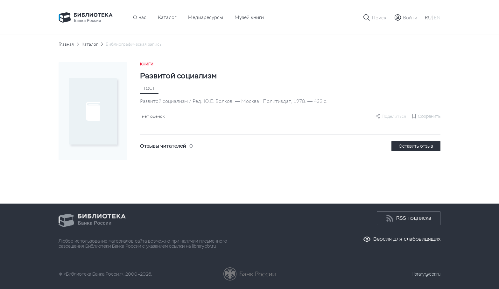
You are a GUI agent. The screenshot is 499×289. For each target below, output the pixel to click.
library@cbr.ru (426, 274)
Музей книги (249, 17)
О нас (139, 17)
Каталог (167, 17)
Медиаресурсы (205, 17)
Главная (66, 44)
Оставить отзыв (416, 146)
